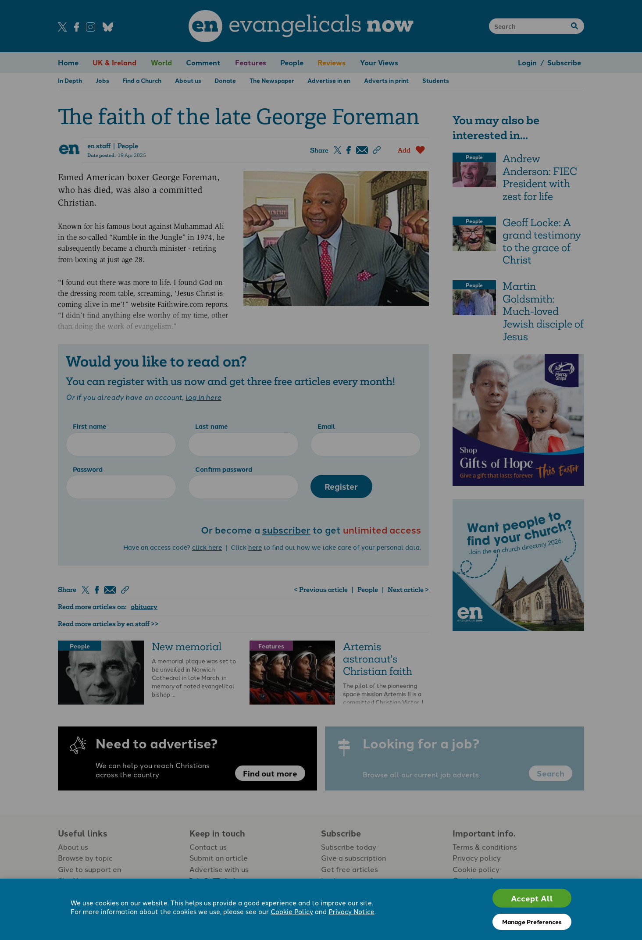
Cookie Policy (292, 911)
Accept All (532, 898)
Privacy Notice (351, 911)
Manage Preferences (532, 921)
